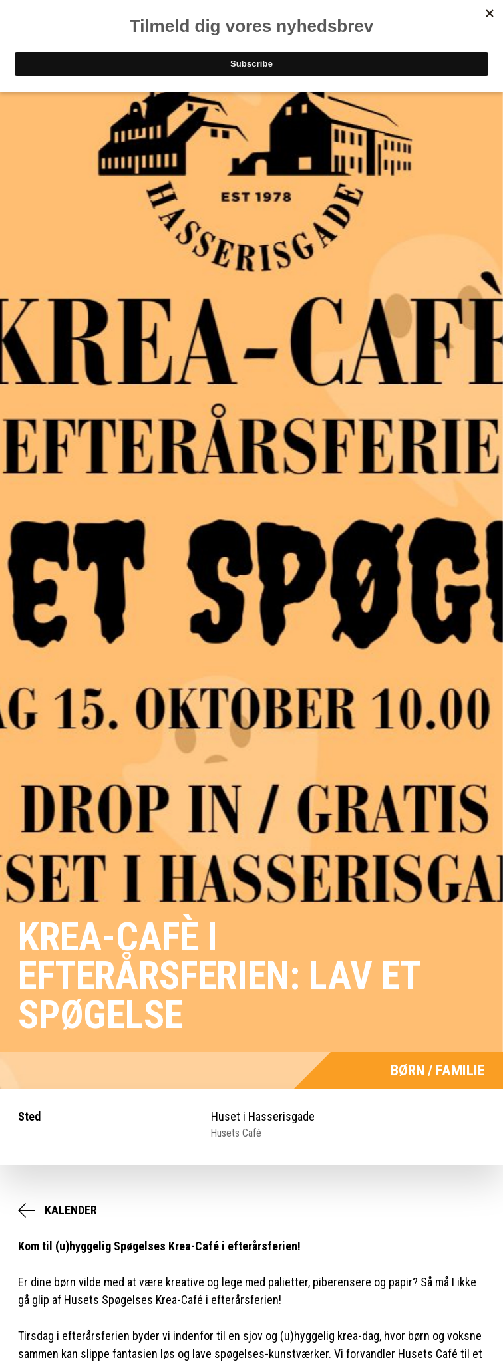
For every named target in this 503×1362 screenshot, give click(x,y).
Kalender (71, 1210)
